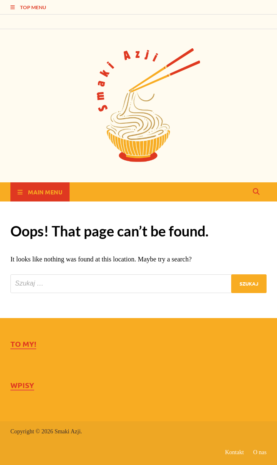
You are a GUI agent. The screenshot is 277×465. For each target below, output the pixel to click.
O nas (260, 452)
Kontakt (234, 452)
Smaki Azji (68, 431)
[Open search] (256, 191)
